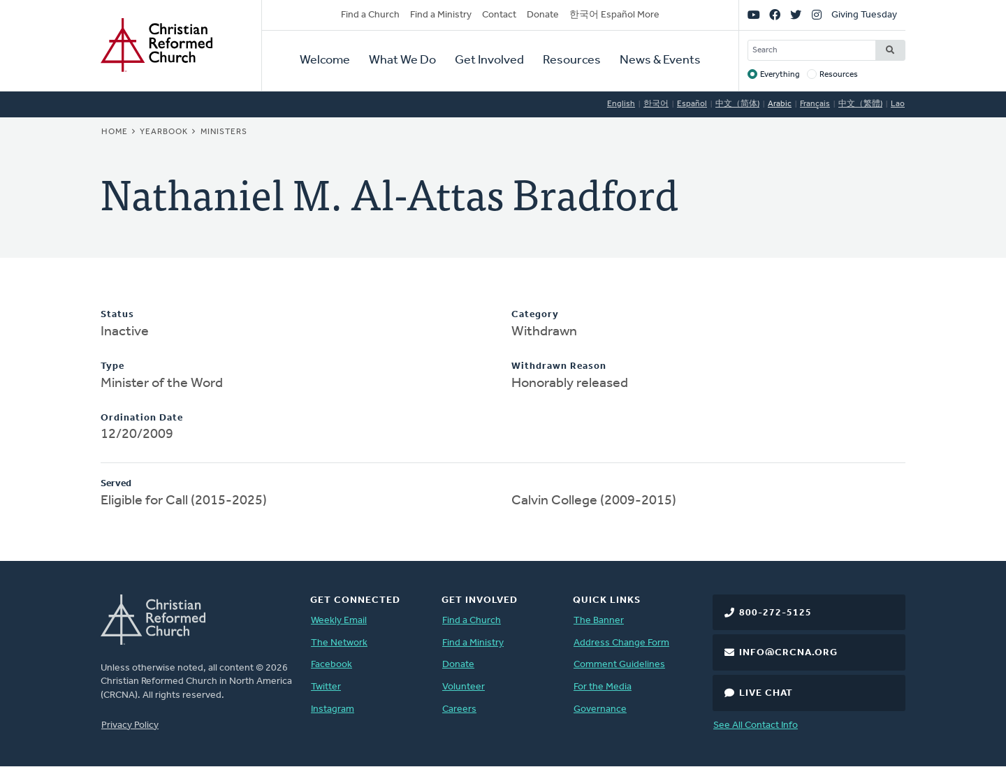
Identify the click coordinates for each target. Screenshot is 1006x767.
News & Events (660, 60)
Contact (499, 15)
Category (535, 314)
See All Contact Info (755, 725)
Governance (600, 709)
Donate (543, 15)
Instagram (332, 709)
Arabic (780, 104)
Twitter (326, 687)
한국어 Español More (614, 15)
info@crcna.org (788, 653)
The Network (339, 643)
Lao (898, 104)
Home (114, 132)
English (621, 104)
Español (692, 104)
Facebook (331, 664)
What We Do (402, 60)
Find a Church (370, 15)
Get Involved (489, 60)
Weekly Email (339, 620)
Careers (459, 709)
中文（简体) (737, 104)
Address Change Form (621, 643)
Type (112, 366)
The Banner (599, 620)
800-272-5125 (775, 613)
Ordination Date (142, 418)
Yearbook (164, 132)
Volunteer (463, 687)
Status (117, 314)
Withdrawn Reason (558, 366)
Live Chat (766, 693)
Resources (572, 60)
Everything (780, 75)
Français (815, 104)
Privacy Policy (130, 725)
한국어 (656, 104)
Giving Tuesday (864, 15)
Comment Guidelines (619, 664)
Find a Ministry (441, 15)
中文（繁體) (860, 104)
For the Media (603, 687)
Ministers (224, 132)
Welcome (325, 60)
